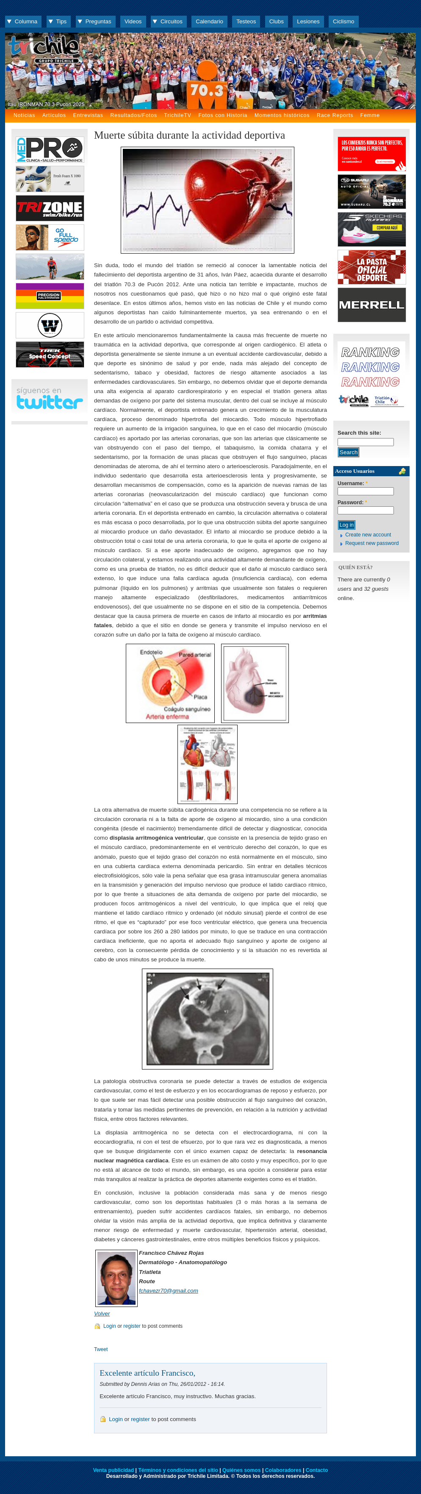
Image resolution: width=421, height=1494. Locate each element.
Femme (370, 115)
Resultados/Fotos (133, 115)
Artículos (54, 115)
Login (109, 1326)
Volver (102, 1313)
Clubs (276, 21)
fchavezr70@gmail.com (168, 1290)
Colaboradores (283, 1470)
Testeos (246, 21)
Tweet (101, 1349)
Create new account (368, 535)
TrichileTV (177, 115)
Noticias (24, 115)
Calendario (209, 21)
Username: (353, 483)
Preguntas (98, 21)
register (132, 1326)
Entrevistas (88, 115)
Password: (352, 502)
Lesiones (308, 21)
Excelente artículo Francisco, (147, 1372)
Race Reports (335, 115)
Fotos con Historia (222, 115)
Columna (26, 21)
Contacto (317, 1470)
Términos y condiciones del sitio (178, 1470)
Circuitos (172, 21)
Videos (133, 21)
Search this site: (359, 433)
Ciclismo (343, 21)
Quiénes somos (241, 1470)
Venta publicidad (113, 1470)
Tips (61, 21)
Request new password (372, 543)
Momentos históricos (282, 115)
